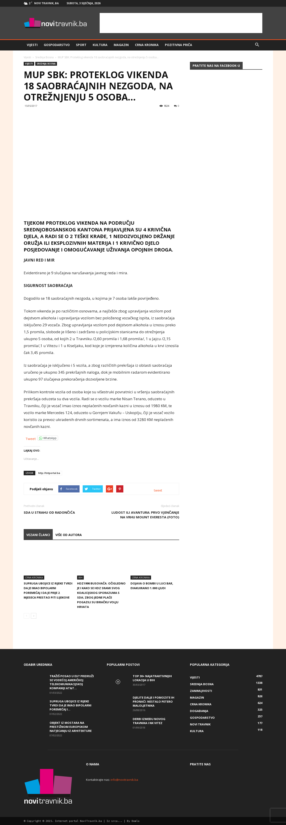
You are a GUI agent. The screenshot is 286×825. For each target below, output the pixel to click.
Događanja (199, 711)
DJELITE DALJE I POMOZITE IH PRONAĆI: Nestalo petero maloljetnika (153, 701)
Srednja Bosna (44, 57)
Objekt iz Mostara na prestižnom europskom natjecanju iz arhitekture (71, 727)
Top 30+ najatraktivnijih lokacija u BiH (152, 678)
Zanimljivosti (201, 691)
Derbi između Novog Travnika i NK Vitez (149, 721)
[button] (257, 45)
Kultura (100, 45)
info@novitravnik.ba (124, 780)
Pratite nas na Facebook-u (216, 65)
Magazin (121, 45)
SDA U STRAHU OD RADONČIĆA (49, 512)
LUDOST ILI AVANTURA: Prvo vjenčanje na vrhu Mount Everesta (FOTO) (145, 514)
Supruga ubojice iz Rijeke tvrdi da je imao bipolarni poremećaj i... (70, 705)
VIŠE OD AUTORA (68, 535)
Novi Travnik (200, 724)
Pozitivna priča (178, 45)
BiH (80, 577)
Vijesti (32, 45)
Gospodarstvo (57, 45)
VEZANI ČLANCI (38, 535)
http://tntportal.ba (49, 473)
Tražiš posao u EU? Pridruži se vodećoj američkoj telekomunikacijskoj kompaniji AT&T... (72, 682)
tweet (158, 490)
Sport (81, 45)
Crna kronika (147, 45)
